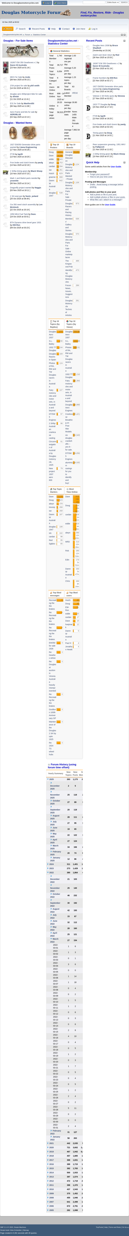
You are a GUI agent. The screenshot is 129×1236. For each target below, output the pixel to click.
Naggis (38, 188)
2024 (51, 864)
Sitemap (26, 1230)
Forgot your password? (100, 174)
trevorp (52, 507)
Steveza (121, 96)
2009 (51, 1193)
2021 (51, 1143)
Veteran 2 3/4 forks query (103, 96)
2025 (51, 779)
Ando (27, 77)
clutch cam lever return (102, 55)
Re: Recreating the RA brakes (52, 618)
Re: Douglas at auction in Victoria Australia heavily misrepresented (52, 676)
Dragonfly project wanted (21, 188)
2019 (51, 1152)
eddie (51, 159)
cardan (52, 166)
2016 (51, 1164)
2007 (51, 1202)
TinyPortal (99, 1227)
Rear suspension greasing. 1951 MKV (109, 144)
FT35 (12, 154)
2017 (51, 1160)
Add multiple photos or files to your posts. (107, 197)
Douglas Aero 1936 (101, 45)
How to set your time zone (101, 177)
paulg (40, 162)
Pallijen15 (99, 147)
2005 (51, 1210)
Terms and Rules (115, 1227)
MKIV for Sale (16, 77)
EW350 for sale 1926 (52, 646)
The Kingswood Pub (69, 264)
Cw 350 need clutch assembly (23, 204)
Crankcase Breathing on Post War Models (69, 423)
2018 (51, 1156)
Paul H (68, 643)
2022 (51, 872)
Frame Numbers (100, 78)
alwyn (51, 163)
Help (106, 1227)
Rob (67, 551)
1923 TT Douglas (100, 104)
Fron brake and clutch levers (22, 162)
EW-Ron (16, 225)
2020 (51, 1147)
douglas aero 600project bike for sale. (26, 94)
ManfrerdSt (29, 103)
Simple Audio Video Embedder (11, 1230)
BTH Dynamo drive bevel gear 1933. (25, 222)
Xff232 (75, 93)
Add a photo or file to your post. (103, 194)
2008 (51, 1198)
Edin (67, 560)
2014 (51, 1172)
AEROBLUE (15, 114)
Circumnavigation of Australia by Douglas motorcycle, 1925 (52, 453)
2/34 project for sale (18, 85)
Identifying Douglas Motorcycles (68, 276)
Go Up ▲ (125, 1227)
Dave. (33, 214)
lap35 (20, 154)
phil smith (34, 85)
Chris (67, 581)
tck (50, 533)
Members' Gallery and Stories (68, 225)
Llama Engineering (28, 147)
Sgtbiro (52, 544)
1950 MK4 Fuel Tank (19, 214)
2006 (51, 1206)
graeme (52, 177)
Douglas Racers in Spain (52, 357)
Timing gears (98, 133)
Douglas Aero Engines (68, 408)
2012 (51, 1181)
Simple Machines (20, 1227)
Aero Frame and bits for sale (22, 112)
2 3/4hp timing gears (19, 171)
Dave (51, 155)
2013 (51, 1177)
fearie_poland (32, 196)
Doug (113, 104)
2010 (51, 1189)
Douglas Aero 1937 (52, 335)
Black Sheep (36, 171)
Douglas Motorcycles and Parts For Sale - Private (69, 191)
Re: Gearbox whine (52, 655)
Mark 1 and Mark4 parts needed (24, 178)
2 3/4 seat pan (16, 196)
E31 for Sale (15, 103)
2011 (51, 1185)
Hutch (51, 173)
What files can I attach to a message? (106, 200)
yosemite (14, 181)
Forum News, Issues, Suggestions (68, 291)
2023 (51, 868)
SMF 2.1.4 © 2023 (6, 1227)
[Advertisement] (23, 248)
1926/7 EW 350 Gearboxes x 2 (23, 62)
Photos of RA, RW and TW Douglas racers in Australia (52, 375)
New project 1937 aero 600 (52, 474)
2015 (51, 1168)
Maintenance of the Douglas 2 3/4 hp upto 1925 (52, 730)
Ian (50, 170)
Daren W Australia (18, 65)
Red (117, 55)
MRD (67, 542)
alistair (16, 96)
